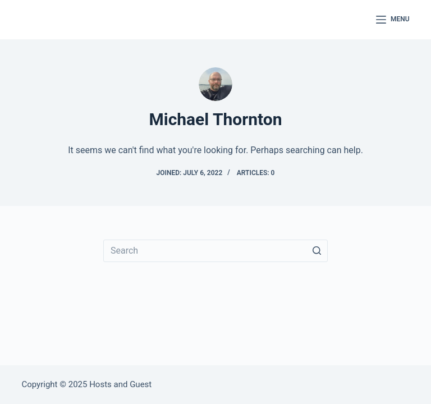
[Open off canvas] (393, 19)
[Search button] (316, 251)
